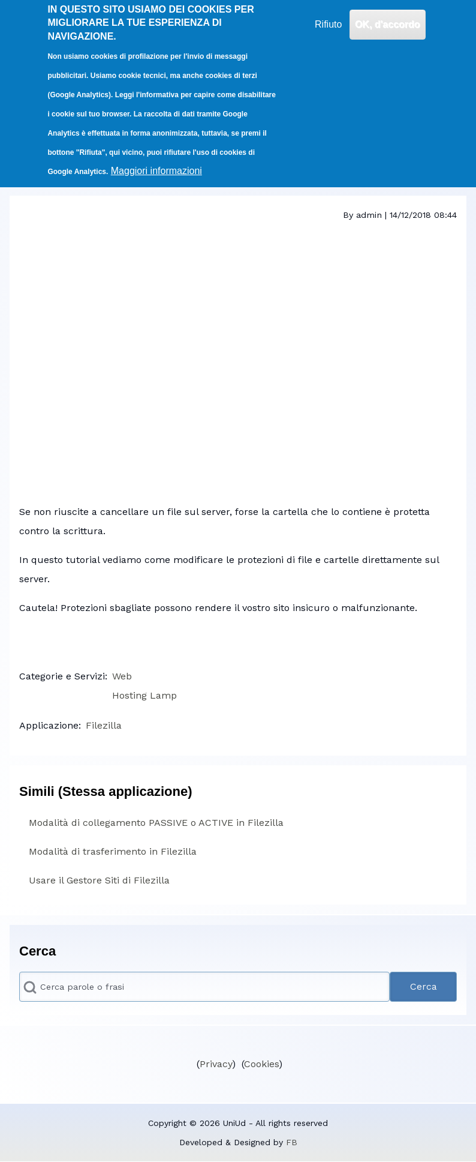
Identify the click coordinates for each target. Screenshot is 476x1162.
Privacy (216, 1064)
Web (122, 676)
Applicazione (49, 725)
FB (291, 1142)
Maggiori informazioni (156, 171)
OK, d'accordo (387, 24)
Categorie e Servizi (62, 676)
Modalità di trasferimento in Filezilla (113, 851)
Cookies (261, 1064)
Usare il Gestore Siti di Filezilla (99, 880)
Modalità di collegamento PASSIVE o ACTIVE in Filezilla (156, 822)
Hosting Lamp (144, 695)
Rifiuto (328, 24)
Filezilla (104, 725)
